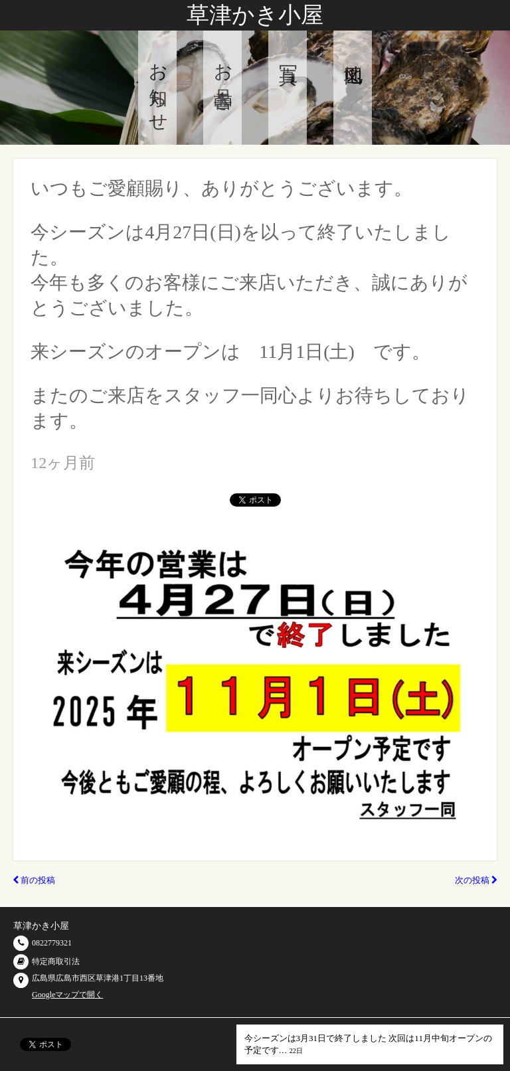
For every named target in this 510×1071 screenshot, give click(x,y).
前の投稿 (34, 880)
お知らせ (157, 87)
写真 (288, 53)
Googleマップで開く (67, 994)
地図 (353, 53)
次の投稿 (476, 880)
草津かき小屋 (255, 15)
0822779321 (52, 942)
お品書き (222, 77)
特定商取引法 (56, 961)
